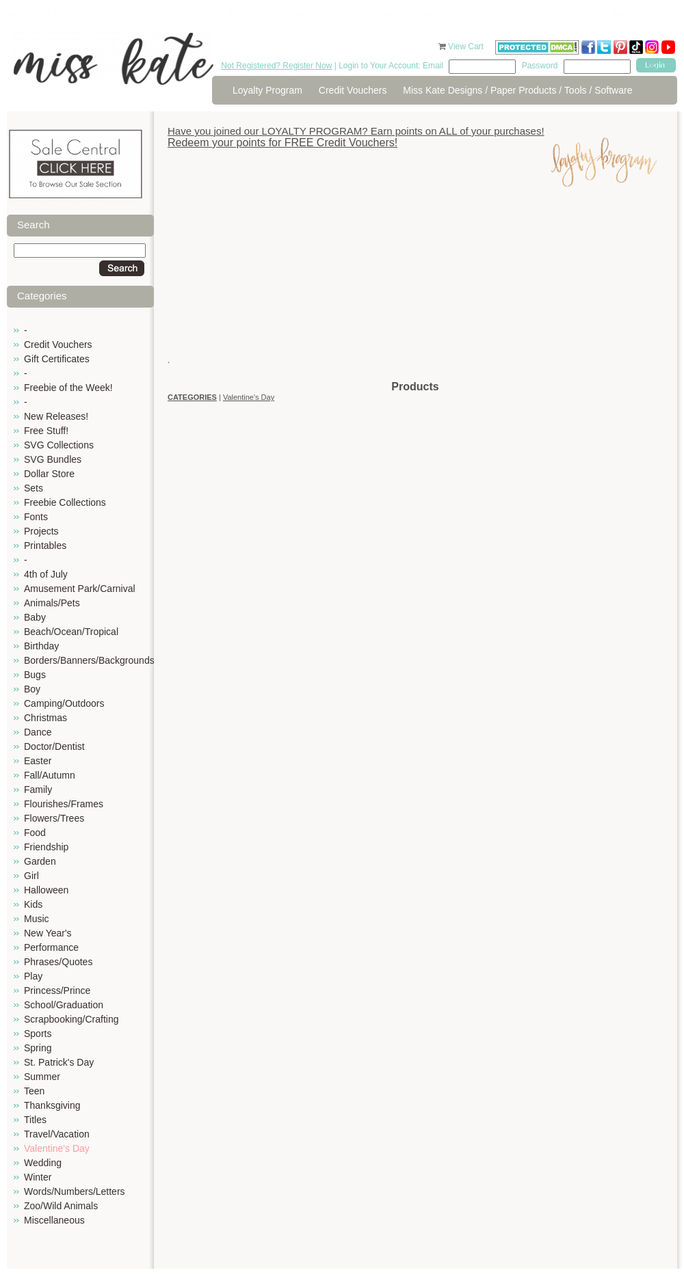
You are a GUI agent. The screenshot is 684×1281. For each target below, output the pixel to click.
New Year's (48, 933)
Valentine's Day (57, 1148)
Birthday (41, 645)
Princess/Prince (57, 990)
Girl (31, 875)
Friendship (46, 846)
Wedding (43, 1162)
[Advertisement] (415, 283)
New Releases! (56, 416)
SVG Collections (59, 445)
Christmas (45, 717)
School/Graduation (63, 1004)
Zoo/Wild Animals (61, 1205)
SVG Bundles (52, 459)
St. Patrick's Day (59, 1062)
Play (33, 976)
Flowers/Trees (54, 818)
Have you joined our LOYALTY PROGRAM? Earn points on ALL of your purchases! (356, 131)
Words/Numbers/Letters (74, 1191)
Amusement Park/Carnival (79, 588)
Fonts (36, 516)
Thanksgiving (52, 1105)
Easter (37, 760)
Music (36, 918)
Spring (37, 1047)
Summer (42, 1076)
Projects (41, 531)
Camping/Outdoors (64, 703)
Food (35, 832)
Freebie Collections (65, 502)
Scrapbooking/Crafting (71, 1019)
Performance (51, 947)
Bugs (35, 674)
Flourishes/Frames (63, 803)
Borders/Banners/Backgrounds (89, 660)
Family (38, 789)
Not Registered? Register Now (276, 65)
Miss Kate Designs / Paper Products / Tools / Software (517, 90)
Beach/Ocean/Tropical (71, 631)
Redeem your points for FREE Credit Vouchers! (282, 142)
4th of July (46, 574)
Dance (37, 732)
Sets (33, 488)
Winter (37, 1177)
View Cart (467, 46)
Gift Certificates (57, 358)
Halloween (46, 890)
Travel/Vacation (57, 1134)
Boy (32, 689)
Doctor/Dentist (54, 746)
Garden (40, 861)
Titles (35, 1119)
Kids (33, 904)
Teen (34, 1091)
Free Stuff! (46, 430)
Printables (45, 545)
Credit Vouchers (353, 90)
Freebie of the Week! (68, 387)
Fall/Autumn (49, 775)
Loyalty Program (267, 90)
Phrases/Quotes (58, 961)
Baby (35, 617)
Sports (37, 1033)
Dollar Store (49, 473)
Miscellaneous (54, 1220)
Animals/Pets (52, 602)
